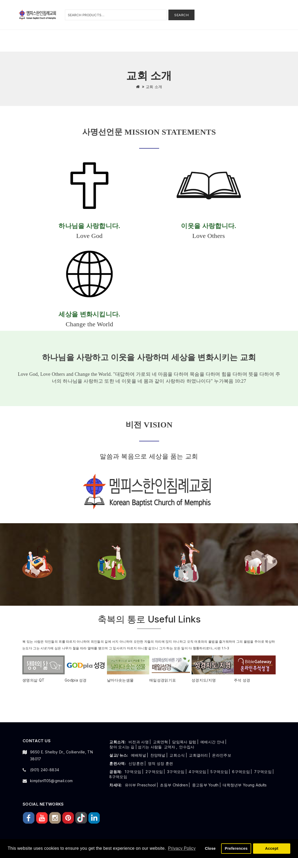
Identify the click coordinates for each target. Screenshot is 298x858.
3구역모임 (176, 771)
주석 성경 (242, 680)
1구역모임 (133, 771)
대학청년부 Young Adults (245, 785)
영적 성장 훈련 (160, 763)
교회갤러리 (198, 755)
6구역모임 (241, 771)
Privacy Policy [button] (182, 848)
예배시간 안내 (212, 742)
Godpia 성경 (76, 680)
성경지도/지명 (204, 680)
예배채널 (138, 755)
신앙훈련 (136, 763)
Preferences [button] (236, 848)
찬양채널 (157, 755)
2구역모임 (154, 771)
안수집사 (186, 747)
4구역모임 (197, 771)
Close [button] (210, 848)
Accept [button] (271, 848)
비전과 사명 (139, 742)
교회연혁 (160, 742)
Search (181, 15)
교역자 (169, 747)
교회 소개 (154, 86)
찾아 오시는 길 (121, 747)
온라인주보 (221, 755)
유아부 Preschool (140, 785)
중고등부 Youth (205, 785)
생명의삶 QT (33, 680)
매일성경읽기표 (162, 680)
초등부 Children (174, 785)
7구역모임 (263, 771)
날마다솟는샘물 (120, 680)
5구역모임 (219, 771)
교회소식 (177, 755)
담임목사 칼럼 (184, 742)
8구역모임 (118, 776)
